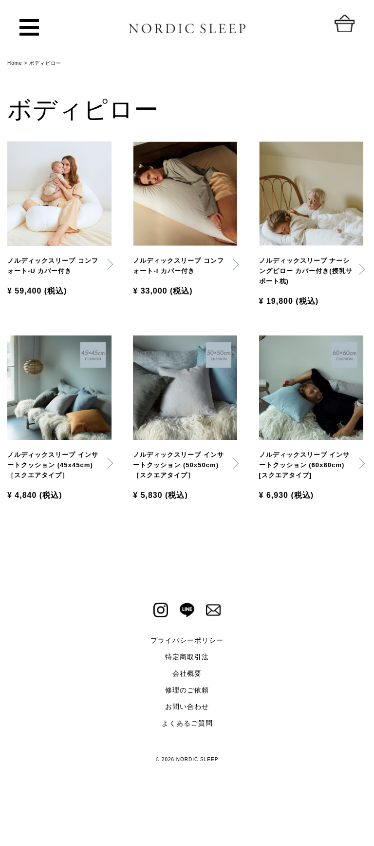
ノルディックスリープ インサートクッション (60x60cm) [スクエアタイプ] (306, 493)
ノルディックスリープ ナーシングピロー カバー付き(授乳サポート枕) (306, 274)
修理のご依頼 (187, 728)
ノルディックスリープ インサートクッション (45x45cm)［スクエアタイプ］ (54, 493)
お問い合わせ (187, 745)
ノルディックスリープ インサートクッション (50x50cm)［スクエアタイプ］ (179, 493)
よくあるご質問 (187, 762)
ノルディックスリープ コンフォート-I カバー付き (179, 267)
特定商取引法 (187, 695)
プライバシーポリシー (187, 679)
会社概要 (187, 712)
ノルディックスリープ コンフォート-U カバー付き (54, 274)
